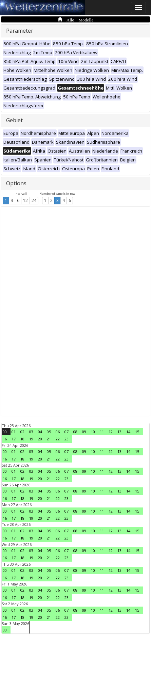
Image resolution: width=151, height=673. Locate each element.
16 (5, 438)
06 (58, 431)
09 (84, 431)
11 (102, 431)
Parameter (19, 30)
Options (16, 183)
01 (14, 431)
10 (93, 431)
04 (40, 431)
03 (31, 431)
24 (34, 200)
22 (58, 438)
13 (119, 431)
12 (25, 200)
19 (31, 438)
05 (49, 431)
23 (66, 438)
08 (75, 431)
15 (137, 431)
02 (22, 431)
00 (5, 431)
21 (49, 438)
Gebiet (14, 120)
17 (14, 438)
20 (40, 438)
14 (128, 431)
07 (66, 431)
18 (22, 438)
